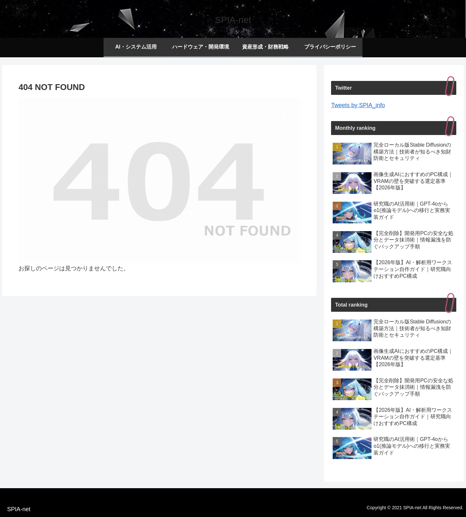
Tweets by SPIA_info (358, 105)
